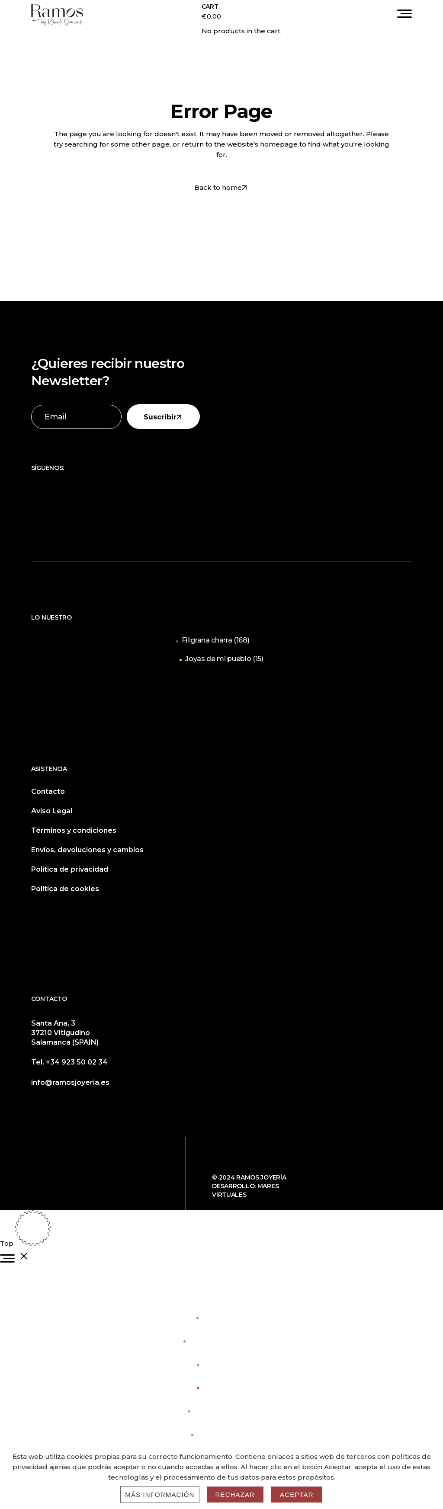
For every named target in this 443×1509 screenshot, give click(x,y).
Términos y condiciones (73, 830)
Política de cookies (65, 889)
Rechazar (235, 1494)
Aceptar (297, 1494)
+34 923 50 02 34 (77, 1062)
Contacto (48, 791)
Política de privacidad (69, 869)
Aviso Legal (51, 811)
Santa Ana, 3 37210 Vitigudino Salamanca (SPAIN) (65, 1032)
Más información (159, 1494)
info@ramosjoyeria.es (70, 1082)
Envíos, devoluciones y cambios (87, 850)
